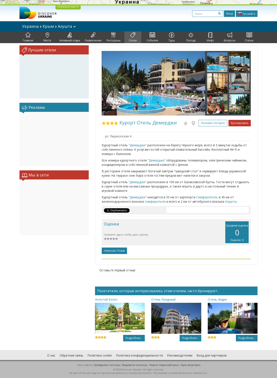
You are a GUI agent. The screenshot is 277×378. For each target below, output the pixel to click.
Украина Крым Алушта (49, 26)
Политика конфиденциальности (139, 355)
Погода (191, 37)
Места (47, 37)
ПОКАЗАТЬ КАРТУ (68, 6)
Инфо (210, 37)
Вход (229, 13)
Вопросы (229, 37)
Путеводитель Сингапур (107, 365)
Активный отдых (69, 37)
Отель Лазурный (163, 299)
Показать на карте (213, 123)
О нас (51, 355)
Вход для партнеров (211, 355)
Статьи (249, 37)
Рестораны (113, 37)
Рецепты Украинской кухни (164, 365)
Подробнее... (134, 338)
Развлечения (93, 37)
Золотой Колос (106, 299)
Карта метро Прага (190, 365)
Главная (28, 37)
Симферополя (206, 197)
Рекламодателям (179, 355)
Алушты (231, 201)
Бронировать (239, 123)
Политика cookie (99, 355)
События (152, 37)
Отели (133, 37)
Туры (171, 37)
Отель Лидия (217, 299)
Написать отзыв (114, 251)
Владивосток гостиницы (134, 365)
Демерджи (137, 145)
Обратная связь (71, 355)
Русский (246, 14)
